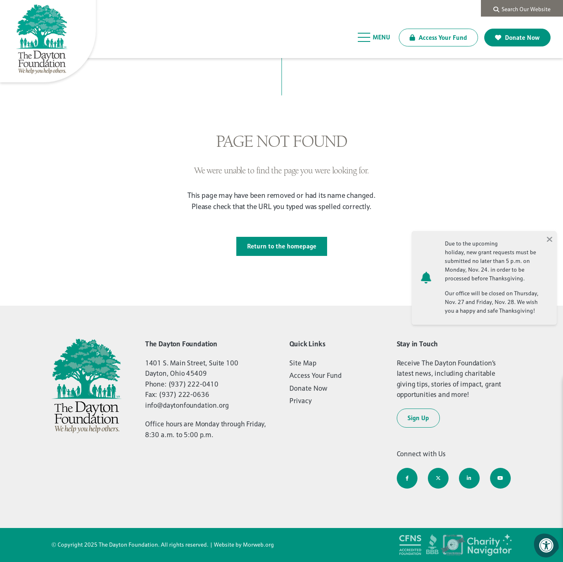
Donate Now (517, 37)
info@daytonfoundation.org (187, 405)
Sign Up (418, 418)
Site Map (302, 362)
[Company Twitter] (438, 478)
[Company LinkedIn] (469, 478)
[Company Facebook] (407, 478)
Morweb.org (258, 544)
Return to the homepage (281, 246)
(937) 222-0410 (193, 384)
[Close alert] (549, 238)
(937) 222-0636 (184, 394)
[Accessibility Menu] (546, 545)
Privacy (300, 400)
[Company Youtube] (500, 478)
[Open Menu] (374, 37)
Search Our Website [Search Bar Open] (522, 9)
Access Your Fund (438, 37)
